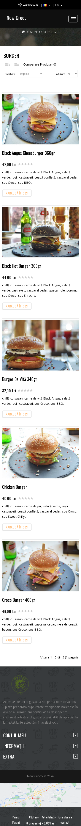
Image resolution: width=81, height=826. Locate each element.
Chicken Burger (14, 487)
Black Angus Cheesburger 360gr (28, 153)
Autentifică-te (49, 819)
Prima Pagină (16, 819)
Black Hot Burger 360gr (21, 266)
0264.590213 (30, 4)
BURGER (53, 32)
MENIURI (36, 32)
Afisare (61, 74)
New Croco (16, 17)
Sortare (10, 74)
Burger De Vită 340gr (19, 379)
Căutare (32, 815)
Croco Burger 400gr (18, 600)
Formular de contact (65, 819)
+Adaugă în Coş (17, 193)
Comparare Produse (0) (39, 64)
